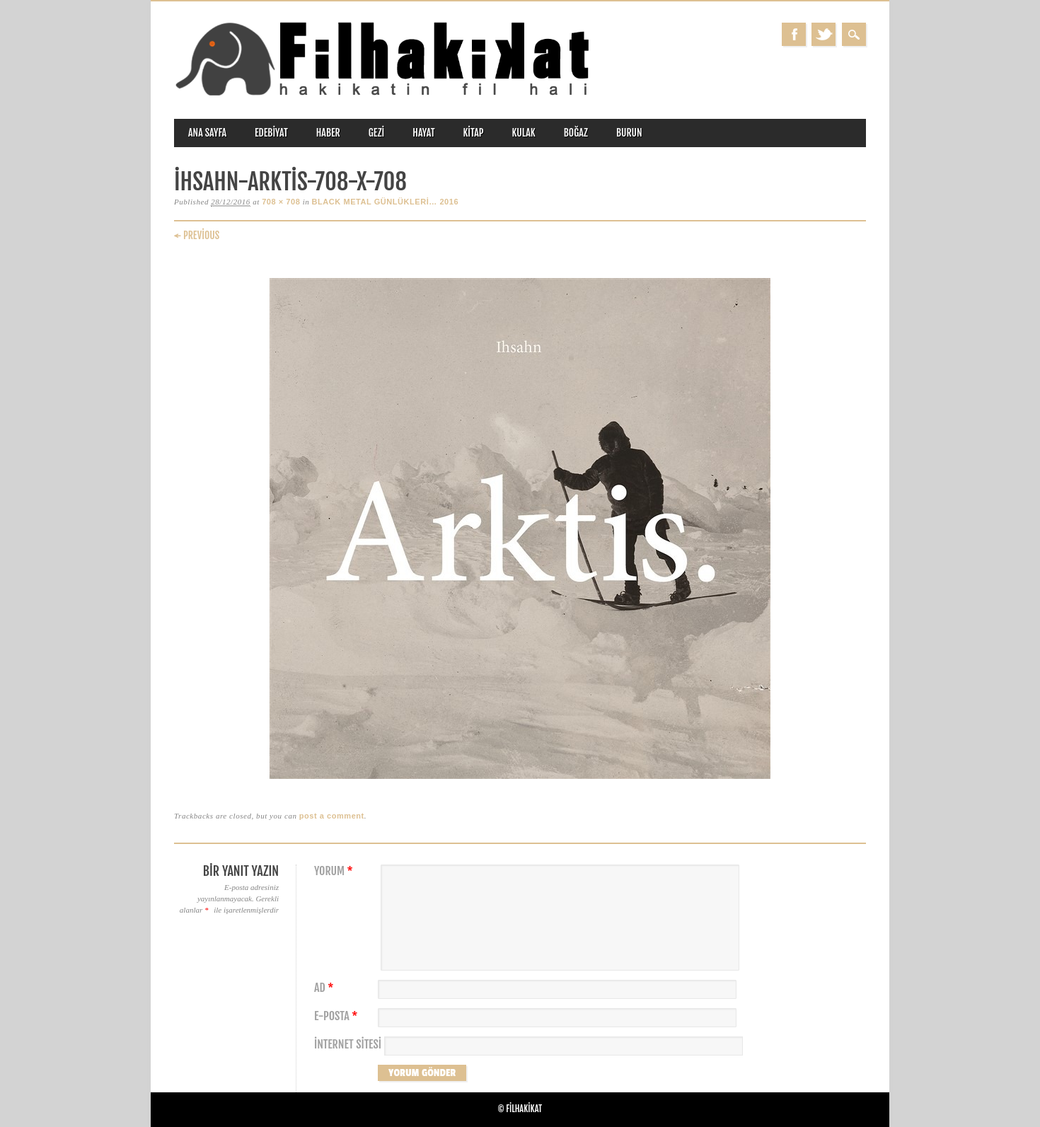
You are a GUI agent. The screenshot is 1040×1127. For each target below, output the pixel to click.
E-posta (337, 1016)
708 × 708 (281, 201)
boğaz (576, 133)
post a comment (331, 815)
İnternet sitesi (347, 1044)
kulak (524, 133)
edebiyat (271, 133)
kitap (473, 133)
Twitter (823, 34)
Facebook (794, 34)
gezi (377, 133)
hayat (423, 133)
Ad (325, 988)
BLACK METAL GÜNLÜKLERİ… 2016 (385, 201)
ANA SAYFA (207, 133)
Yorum (335, 871)
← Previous (196, 235)
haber (328, 133)
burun (629, 133)
